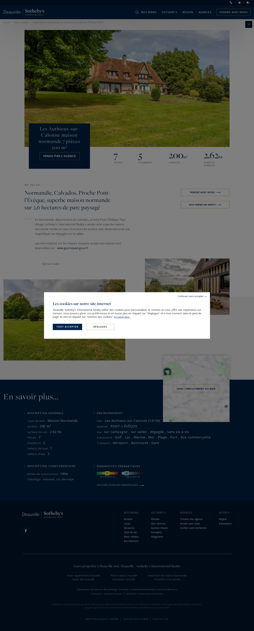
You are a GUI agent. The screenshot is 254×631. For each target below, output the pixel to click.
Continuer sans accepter (191, 296)
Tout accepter (67, 326)
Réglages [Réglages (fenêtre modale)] (100, 326)
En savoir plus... (122, 316)
